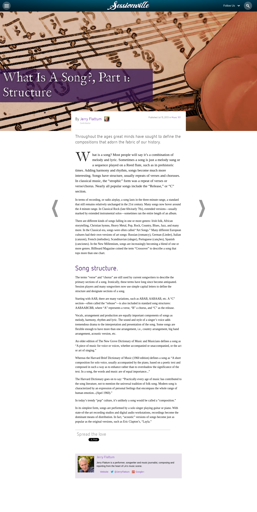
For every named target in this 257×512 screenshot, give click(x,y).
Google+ (140, 471)
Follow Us (231, 5)
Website (104, 471)
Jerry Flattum (94, 118)
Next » (202, 208)
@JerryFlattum (121, 471)
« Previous (55, 208)
